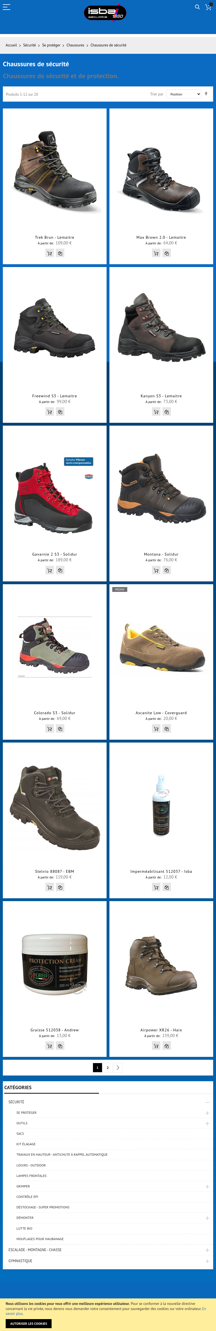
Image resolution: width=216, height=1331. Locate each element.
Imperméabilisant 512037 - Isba (161, 871)
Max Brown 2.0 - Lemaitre (161, 237)
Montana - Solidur (161, 554)
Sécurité (30, 45)
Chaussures (76, 45)
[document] (108, 1314)
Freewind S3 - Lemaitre (54, 395)
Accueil (12, 45)
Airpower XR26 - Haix (161, 1030)
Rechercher (197, 7)
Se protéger (52, 45)
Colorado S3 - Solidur (54, 712)
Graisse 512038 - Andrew (55, 1030)
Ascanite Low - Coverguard (161, 712)
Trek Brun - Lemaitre (55, 237)
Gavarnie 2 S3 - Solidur (54, 554)
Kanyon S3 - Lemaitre (161, 395)
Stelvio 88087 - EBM (54, 871)
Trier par (156, 94)
